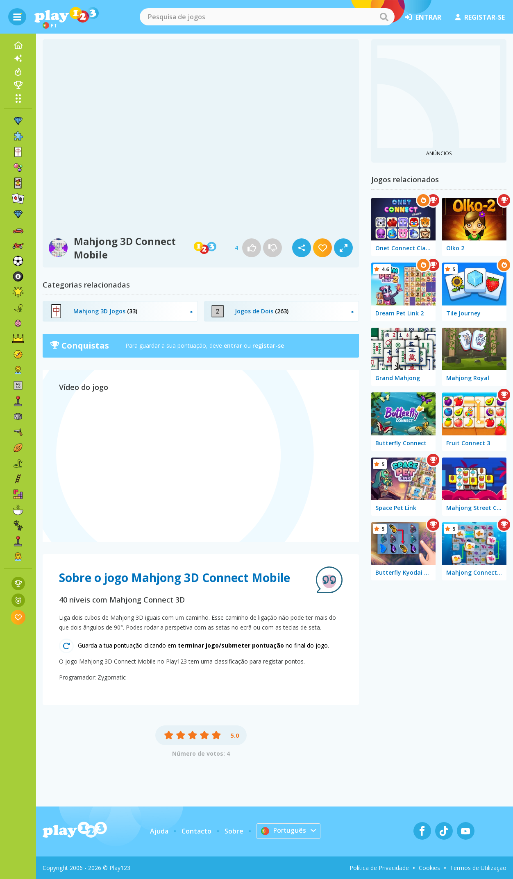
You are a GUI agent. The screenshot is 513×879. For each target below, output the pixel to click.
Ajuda (159, 831)
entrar (423, 17)
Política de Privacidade (379, 868)
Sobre (233, 831)
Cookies (429, 868)
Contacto (196, 831)
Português (284, 830)
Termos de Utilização (478, 868)
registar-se (480, 17)
